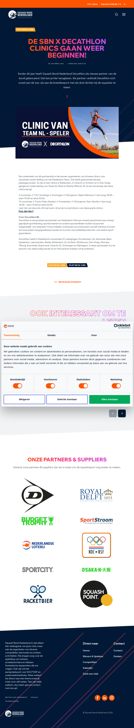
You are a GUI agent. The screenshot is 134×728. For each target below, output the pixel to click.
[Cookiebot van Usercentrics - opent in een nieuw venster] (116, 326)
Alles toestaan (109, 399)
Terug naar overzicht (67, 282)
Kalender (90, 667)
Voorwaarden (12, 701)
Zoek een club (92, 673)
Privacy (35, 697)
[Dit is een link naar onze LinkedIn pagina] (105, 698)
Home (88, 650)
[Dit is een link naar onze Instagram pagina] (112, 698)
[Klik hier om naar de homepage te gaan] (20, 14)
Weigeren (24, 399)
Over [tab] (94, 335)
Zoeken (120, 656)
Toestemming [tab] (12, 335)
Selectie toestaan (67, 399)
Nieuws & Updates (95, 656)
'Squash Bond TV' (113, 4)
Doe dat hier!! (26, 211)
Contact (120, 650)
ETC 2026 (93, 4)
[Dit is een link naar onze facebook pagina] (97, 698)
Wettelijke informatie (16, 697)
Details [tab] (52, 335)
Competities (92, 662)
